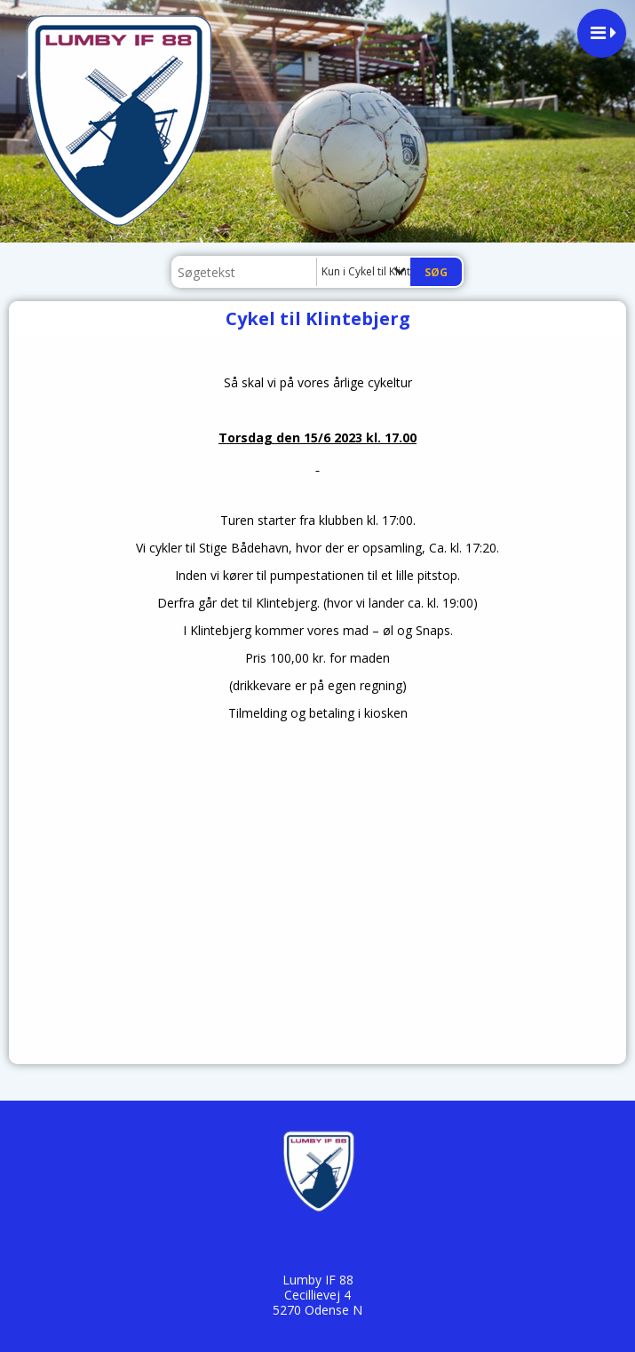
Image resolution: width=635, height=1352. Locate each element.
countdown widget (317, 861)
